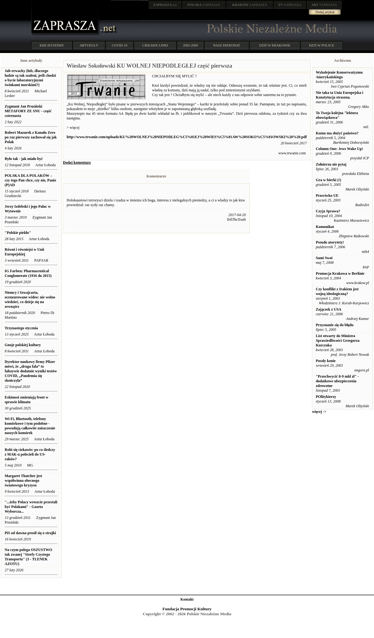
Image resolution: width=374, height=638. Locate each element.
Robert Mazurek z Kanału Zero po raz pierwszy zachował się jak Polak (31, 137)
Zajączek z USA (328, 309)
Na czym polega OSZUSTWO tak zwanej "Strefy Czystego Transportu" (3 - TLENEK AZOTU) (28, 557)
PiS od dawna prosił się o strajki (30, 533)
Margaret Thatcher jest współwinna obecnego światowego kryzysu (23, 480)
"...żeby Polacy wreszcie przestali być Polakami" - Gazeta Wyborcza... (31, 507)
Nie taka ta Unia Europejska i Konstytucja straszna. (339, 94)
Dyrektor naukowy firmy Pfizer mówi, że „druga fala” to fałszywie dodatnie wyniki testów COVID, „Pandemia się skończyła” (31, 371)
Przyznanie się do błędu (334, 325)
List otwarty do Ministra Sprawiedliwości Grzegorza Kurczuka (337, 340)
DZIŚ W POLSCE (321, 45)
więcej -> (319, 411)
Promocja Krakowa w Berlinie (340, 273)
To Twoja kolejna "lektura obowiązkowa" (337, 115)
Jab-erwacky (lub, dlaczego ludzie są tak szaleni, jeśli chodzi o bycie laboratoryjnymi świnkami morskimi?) (30, 78)
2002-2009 (190, 45)
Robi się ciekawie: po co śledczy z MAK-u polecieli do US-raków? (30, 454)
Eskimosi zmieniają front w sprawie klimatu (26, 399)
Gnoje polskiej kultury (23, 345)
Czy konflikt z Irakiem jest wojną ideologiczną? (337, 291)
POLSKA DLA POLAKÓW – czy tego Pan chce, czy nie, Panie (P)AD (30, 180)
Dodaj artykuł (325, 12)
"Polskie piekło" (18, 232)
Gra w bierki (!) (328, 180)
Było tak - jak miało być (24, 159)
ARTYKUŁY (89, 45)
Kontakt (187, 599)
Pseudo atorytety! (330, 242)
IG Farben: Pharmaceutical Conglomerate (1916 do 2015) (28, 273)
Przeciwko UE (327, 195)
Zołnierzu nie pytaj (331, 164)
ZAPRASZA (204, 5)
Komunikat (325, 227)
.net (165, 5)
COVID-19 (119, 45)
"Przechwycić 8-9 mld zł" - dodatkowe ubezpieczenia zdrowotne (337, 381)
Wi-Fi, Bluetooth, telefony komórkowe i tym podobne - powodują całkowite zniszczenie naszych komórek (30, 426)
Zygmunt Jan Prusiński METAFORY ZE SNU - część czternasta (28, 111)
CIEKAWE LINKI (155, 45)
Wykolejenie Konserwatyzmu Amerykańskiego (339, 74)
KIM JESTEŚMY (52, 45)
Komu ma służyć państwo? (337, 133)
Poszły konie (326, 361)
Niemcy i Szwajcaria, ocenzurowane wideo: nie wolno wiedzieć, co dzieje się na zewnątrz (30, 299)
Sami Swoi (324, 258)
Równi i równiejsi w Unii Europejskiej (24, 251)
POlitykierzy (326, 396)
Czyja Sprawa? (328, 211)
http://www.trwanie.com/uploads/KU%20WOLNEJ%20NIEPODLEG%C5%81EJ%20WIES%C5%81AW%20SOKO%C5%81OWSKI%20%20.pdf (187, 137)
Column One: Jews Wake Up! (339, 149)
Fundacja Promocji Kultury (186, 609)
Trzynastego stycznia (21, 328)
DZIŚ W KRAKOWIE (274, 45)
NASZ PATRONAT (226, 45)
